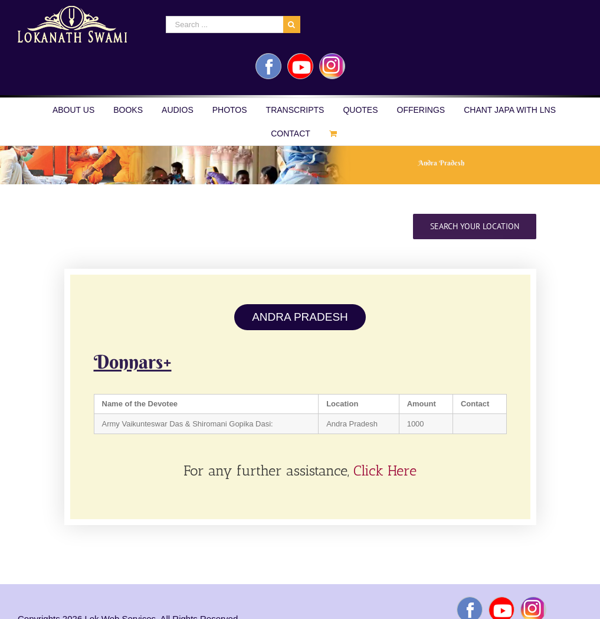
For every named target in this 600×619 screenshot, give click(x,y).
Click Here (385, 470)
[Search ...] (224, 24)
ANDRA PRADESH (300, 317)
